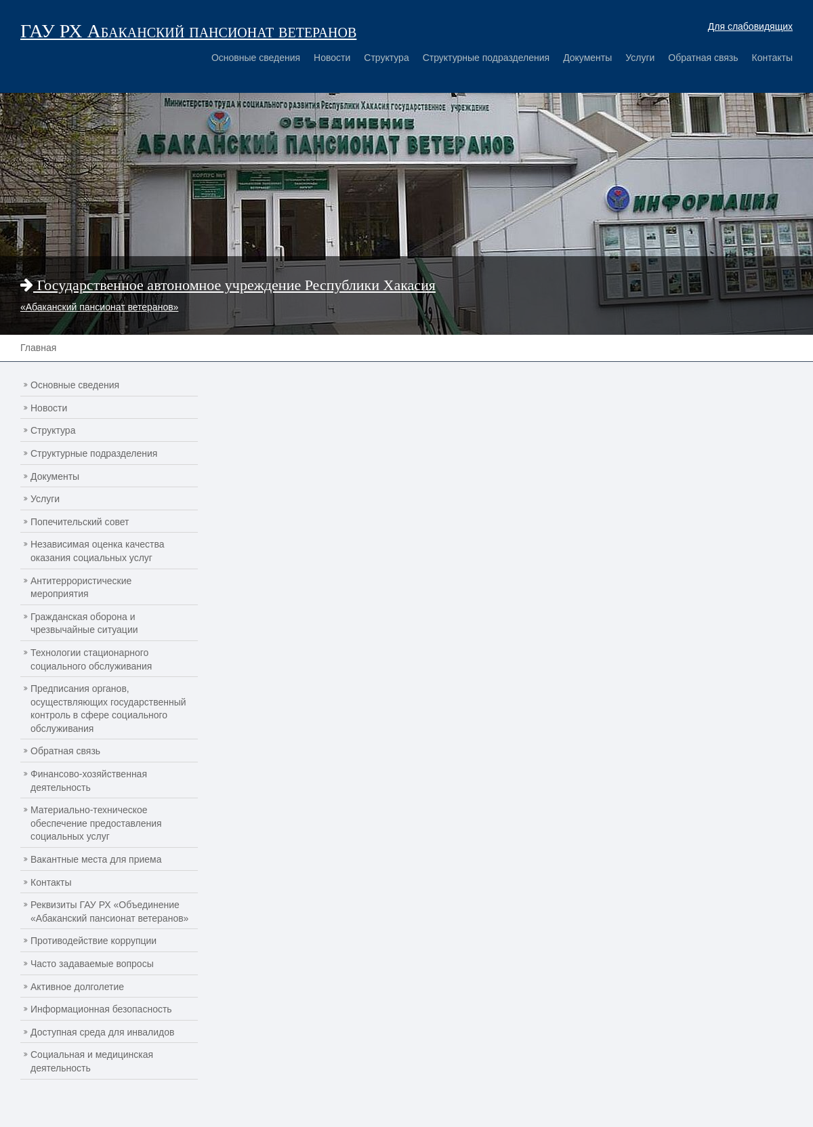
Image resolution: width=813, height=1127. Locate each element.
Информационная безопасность (101, 1009)
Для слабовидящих (750, 26)
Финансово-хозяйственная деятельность (88, 781)
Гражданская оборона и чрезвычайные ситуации (84, 623)
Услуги (639, 57)
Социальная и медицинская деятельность (91, 1061)
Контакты (772, 57)
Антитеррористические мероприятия (80, 587)
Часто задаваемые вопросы (92, 963)
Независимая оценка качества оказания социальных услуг (97, 551)
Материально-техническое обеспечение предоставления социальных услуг (96, 823)
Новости (332, 57)
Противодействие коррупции (93, 940)
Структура (386, 57)
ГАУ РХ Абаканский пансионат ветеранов (188, 30)
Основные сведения (255, 57)
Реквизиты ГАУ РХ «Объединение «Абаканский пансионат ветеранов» (109, 911)
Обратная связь (703, 57)
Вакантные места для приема (96, 859)
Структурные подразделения (486, 57)
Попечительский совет (79, 521)
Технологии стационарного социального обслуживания (91, 659)
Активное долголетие (77, 986)
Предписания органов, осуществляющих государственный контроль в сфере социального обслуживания (108, 708)
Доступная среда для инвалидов (102, 1032)
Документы (587, 57)
